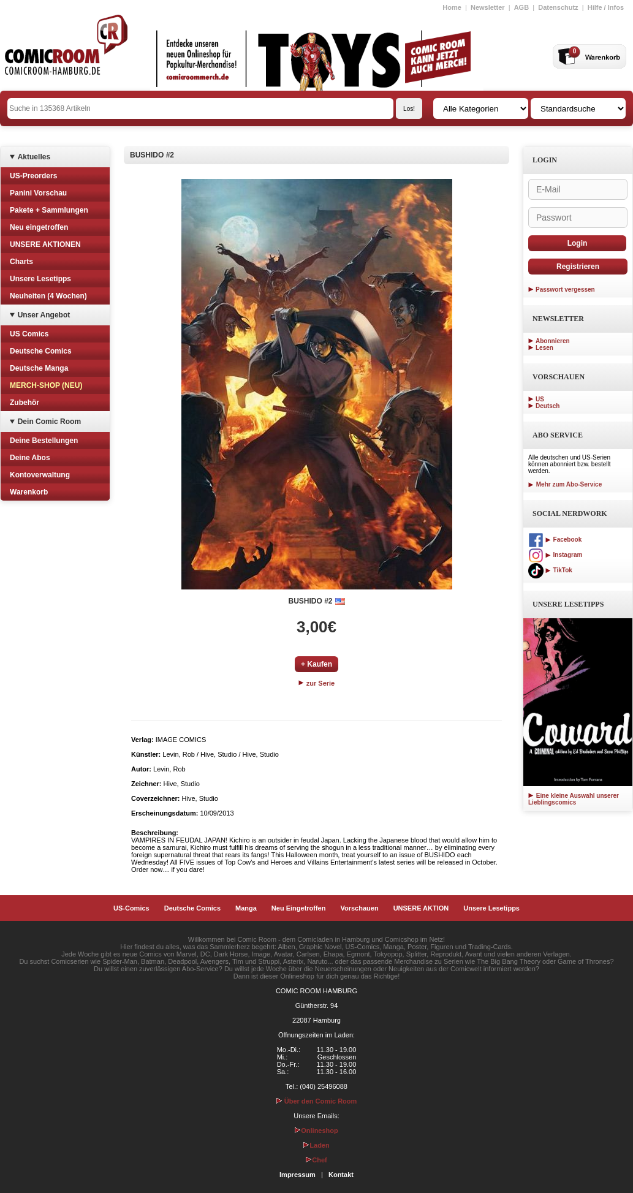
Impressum (297, 1174)
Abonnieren (553, 341)
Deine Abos (30, 457)
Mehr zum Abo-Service (565, 484)
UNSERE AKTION (421, 908)
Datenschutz (558, 7)
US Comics (29, 334)
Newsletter (488, 7)
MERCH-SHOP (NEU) (46, 385)
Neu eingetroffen (39, 227)
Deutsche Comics (41, 351)
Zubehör (24, 402)
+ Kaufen (316, 664)
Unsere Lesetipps (40, 279)
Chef (316, 1160)
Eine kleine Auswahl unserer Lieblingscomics (573, 799)
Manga (246, 908)
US (540, 399)
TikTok (550, 570)
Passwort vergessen (565, 289)
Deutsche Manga (39, 368)
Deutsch (547, 406)
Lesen (544, 347)
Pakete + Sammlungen (49, 210)
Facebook (555, 539)
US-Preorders (33, 176)
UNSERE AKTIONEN (45, 244)
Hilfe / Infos (606, 7)
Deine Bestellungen (44, 440)
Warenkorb (29, 492)
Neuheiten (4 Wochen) (48, 296)
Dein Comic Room (49, 421)
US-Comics (131, 908)
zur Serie (316, 683)
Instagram (555, 554)
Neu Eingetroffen (298, 908)
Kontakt (341, 1174)
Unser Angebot (44, 315)
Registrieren (577, 266)
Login (577, 243)
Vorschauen (359, 908)
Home (451, 7)
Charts (21, 261)
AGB (521, 7)
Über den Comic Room (316, 1101)
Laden (316, 1145)
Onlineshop (316, 1130)
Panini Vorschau (38, 193)
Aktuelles (34, 157)
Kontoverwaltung (40, 475)
